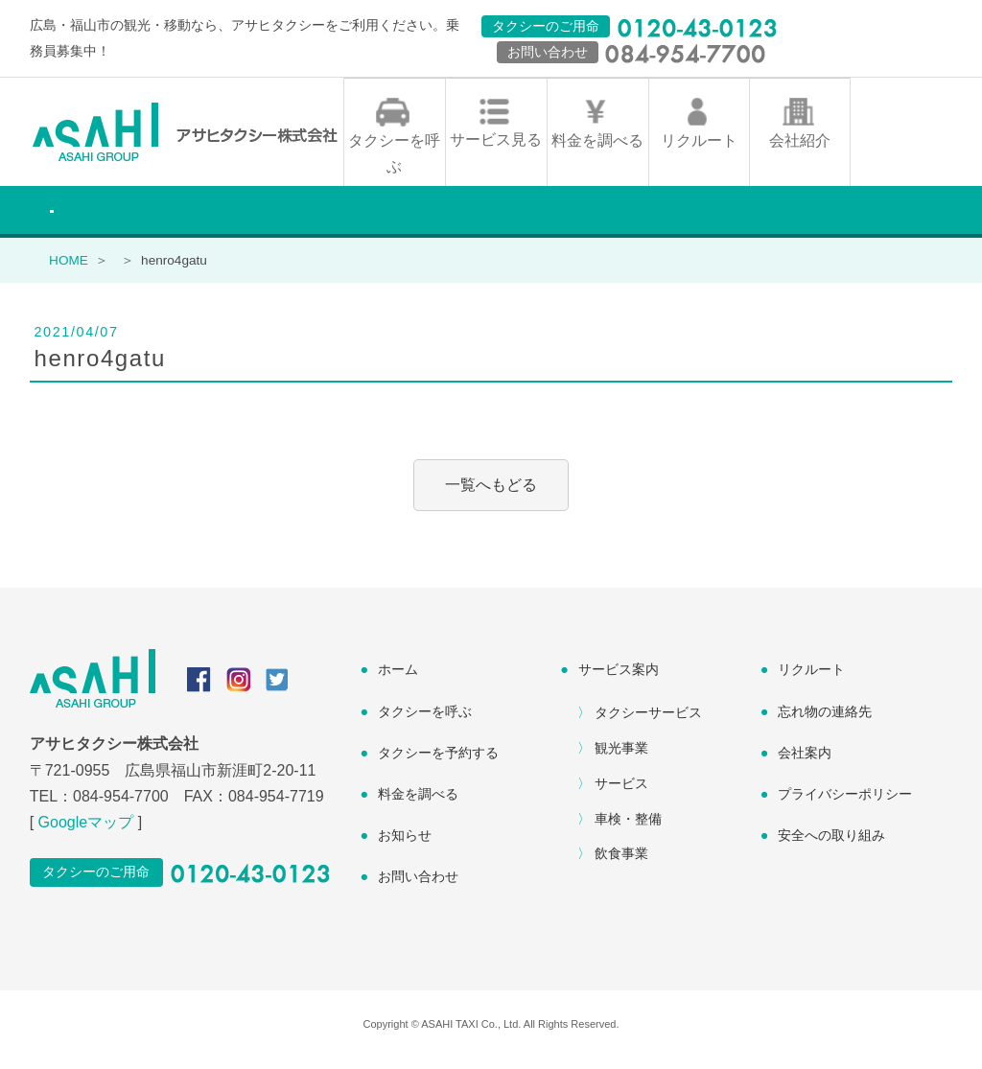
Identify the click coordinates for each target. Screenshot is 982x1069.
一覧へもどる (491, 496)
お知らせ (405, 845)
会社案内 (804, 763)
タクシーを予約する (438, 763)
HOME (68, 271)
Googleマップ (86, 833)
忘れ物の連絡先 (825, 722)
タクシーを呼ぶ (394, 164)
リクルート (699, 151)
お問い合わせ (418, 887)
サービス (621, 794)
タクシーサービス (648, 723)
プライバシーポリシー (845, 804)
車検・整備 (628, 829)
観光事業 (621, 758)
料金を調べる (597, 151)
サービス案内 (618, 680)
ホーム (398, 680)
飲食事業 (621, 863)
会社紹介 (799, 151)
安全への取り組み (831, 845)
